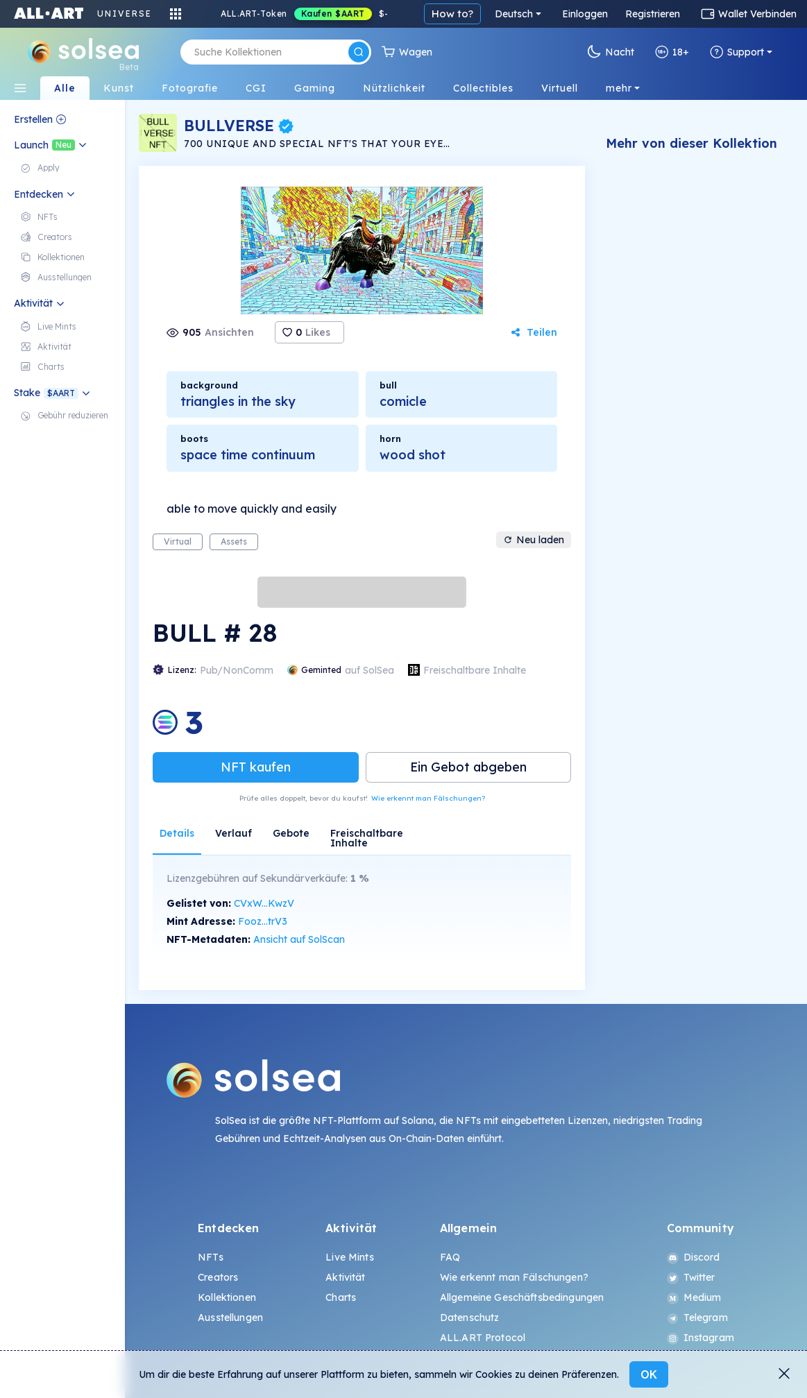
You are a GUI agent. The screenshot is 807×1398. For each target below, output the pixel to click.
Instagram (700, 1337)
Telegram (697, 1317)
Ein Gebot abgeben (468, 767)
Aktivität (345, 1277)
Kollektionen (227, 1297)
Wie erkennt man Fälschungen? (428, 798)
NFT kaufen (256, 767)
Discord (693, 1257)
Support (737, 52)
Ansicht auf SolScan (299, 939)
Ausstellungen (230, 1317)
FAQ (450, 1257)
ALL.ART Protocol (482, 1337)
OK (648, 1374)
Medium (694, 1297)
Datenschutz (470, 1317)
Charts (340, 1297)
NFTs (210, 1257)
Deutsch (514, 14)
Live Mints (349, 1257)
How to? (452, 13)
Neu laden (533, 540)
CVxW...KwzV (264, 903)
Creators (218, 1277)
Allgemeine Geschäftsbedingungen (522, 1297)
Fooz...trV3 (262, 921)
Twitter (691, 1277)
